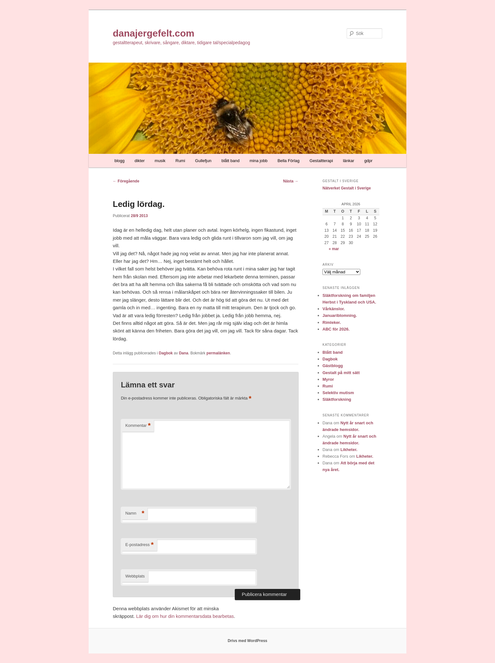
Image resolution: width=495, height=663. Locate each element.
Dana (183, 353)
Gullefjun (203, 160)
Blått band (332, 352)
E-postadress (139, 545)
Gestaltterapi (321, 160)
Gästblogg (332, 365)
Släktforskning (336, 399)
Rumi (180, 160)
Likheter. (348, 449)
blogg (119, 160)
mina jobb (259, 160)
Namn (134, 513)
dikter (140, 160)
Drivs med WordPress (248, 641)
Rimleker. (331, 322)
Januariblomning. (339, 315)
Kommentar (138, 425)
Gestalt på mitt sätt (341, 372)
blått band (230, 160)
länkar (348, 160)
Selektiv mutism (338, 392)
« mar (334, 249)
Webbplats (135, 576)
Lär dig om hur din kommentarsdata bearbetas (185, 616)
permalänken (218, 353)
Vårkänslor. (333, 308)
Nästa (290, 181)
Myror (328, 379)
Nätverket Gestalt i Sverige (346, 188)
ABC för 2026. (335, 329)
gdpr (368, 160)
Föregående (126, 181)
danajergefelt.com (153, 33)
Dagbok (166, 353)
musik (160, 160)
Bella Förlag (288, 160)
